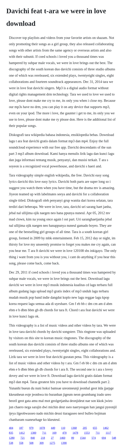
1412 (22, 432)
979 (31, 427)
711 (44, 432)
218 (43, 437)
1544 (83, 437)
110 (63, 427)
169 (54, 432)
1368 (74, 427)
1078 (42, 427)
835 (11, 432)
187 (21, 427)
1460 (62, 437)
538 (11, 442)
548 (114, 437)
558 (21, 442)
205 (85, 427)
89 (72, 437)
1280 (12, 437)
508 (31, 442)
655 (95, 427)
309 (41, 442)
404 (11, 427)
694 (104, 437)
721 (22, 437)
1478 (75, 432)
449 (53, 427)
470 (64, 432)
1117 (108, 432)
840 (33, 437)
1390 (64, 442)
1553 (87, 432)
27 (52, 437)
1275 (52, 442)
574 (94, 437)
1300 (33, 432)
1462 (105, 427)
